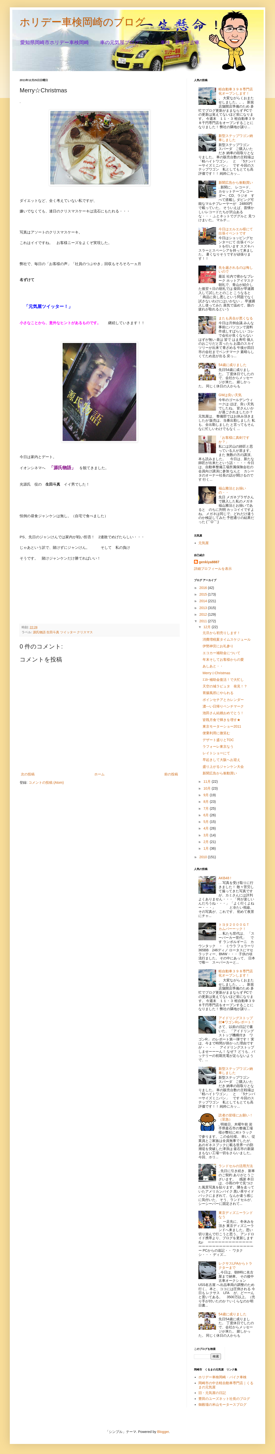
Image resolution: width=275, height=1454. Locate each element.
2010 (203, 857)
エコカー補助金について (221, 653)
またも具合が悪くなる (236, 318)
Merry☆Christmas (216, 673)
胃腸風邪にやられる (218, 693)
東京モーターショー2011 (222, 726)
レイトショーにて (216, 753)
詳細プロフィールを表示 (213, 569)
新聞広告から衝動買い (236, 182)
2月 (206, 842)
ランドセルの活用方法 (236, 1166)
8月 (206, 802)
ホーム (99, 774)
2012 (203, 614)
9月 (206, 795)
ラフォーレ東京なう (218, 746)
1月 (206, 848)
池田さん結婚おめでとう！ (223, 713)
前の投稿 (171, 774)
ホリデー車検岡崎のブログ (82, 22)
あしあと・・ (213, 666)
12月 (207, 627)
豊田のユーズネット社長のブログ (224, 1399)
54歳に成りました (233, 365)
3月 (206, 835)
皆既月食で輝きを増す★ (221, 720)
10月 (207, 788)
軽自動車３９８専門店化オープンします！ (236, 91)
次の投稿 (28, 774)
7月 (206, 808)
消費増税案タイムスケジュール (227, 639)
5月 (206, 822)
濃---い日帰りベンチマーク (223, 706)
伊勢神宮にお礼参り (218, 646)
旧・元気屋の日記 (213, 1393)
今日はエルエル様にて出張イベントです (236, 231)
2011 (203, 621)
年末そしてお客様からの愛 (223, 659)
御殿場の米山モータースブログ (222, 1404)
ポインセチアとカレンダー (223, 700)
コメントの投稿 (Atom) (46, 782)
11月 (207, 781)
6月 (206, 815)
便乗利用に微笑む (216, 733)
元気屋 (203, 543)
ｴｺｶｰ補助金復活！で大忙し (223, 680)
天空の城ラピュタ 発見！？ (225, 686)
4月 (206, 828)
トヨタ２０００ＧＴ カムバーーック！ (236, 927)
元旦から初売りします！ (221, 633)
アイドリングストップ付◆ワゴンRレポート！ (237, 1020)
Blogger (163, 1432)
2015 (203, 594)
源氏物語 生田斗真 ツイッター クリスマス (63, 632)
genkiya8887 (209, 562)
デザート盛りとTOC (218, 740)
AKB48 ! (225, 878)
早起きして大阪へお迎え (221, 760)
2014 (203, 601)
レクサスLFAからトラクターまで (235, 1265)
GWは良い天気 (230, 395)
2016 (203, 588)
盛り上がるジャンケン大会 (223, 767)
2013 (203, 608)
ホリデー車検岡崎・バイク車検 (222, 1377)
